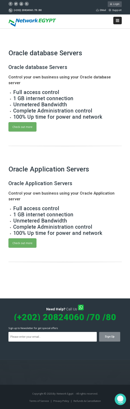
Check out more (22, 127)
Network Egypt (65, 393)
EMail (101, 10)
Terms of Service (39, 401)
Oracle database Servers (45, 53)
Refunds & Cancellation (87, 401)
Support (115, 10)
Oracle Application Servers (48, 169)
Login (114, 4)
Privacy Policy (61, 401)
